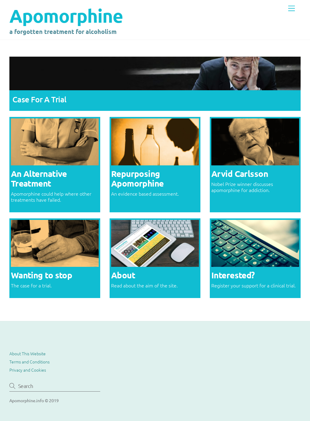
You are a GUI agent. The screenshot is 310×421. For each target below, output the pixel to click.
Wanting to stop (41, 275)
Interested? (233, 275)
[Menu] (291, 8)
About (123, 275)
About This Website (27, 353)
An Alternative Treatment (39, 178)
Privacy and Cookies (27, 370)
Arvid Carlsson (239, 173)
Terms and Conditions (29, 362)
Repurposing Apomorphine (137, 178)
